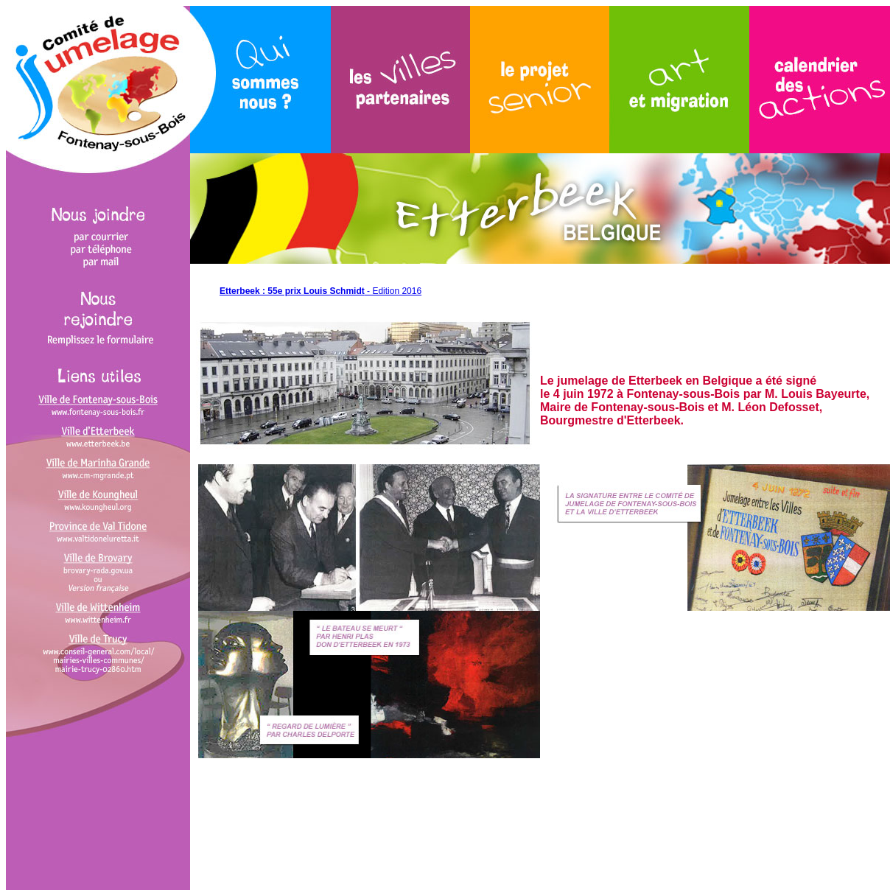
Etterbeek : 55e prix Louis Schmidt (292, 291)
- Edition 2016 (393, 291)
